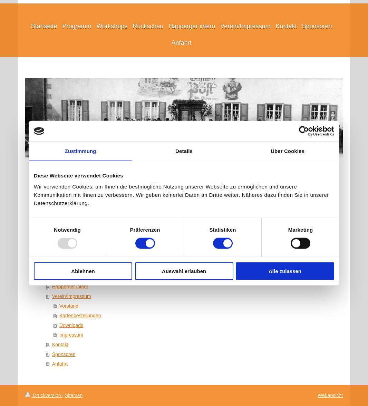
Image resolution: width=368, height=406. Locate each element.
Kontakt (60, 344)
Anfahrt (60, 364)
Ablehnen (83, 271)
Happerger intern (70, 286)
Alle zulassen (285, 271)
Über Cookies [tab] (287, 151)
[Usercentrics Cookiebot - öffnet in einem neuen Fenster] (304, 131)
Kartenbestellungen (80, 315)
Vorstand (68, 306)
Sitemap (74, 395)
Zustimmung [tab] (80, 151)
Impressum (71, 335)
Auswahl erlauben (184, 271)
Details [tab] (184, 151)
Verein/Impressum (71, 296)
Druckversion (43, 395)
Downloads (71, 325)
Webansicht (330, 395)
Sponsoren (64, 354)
